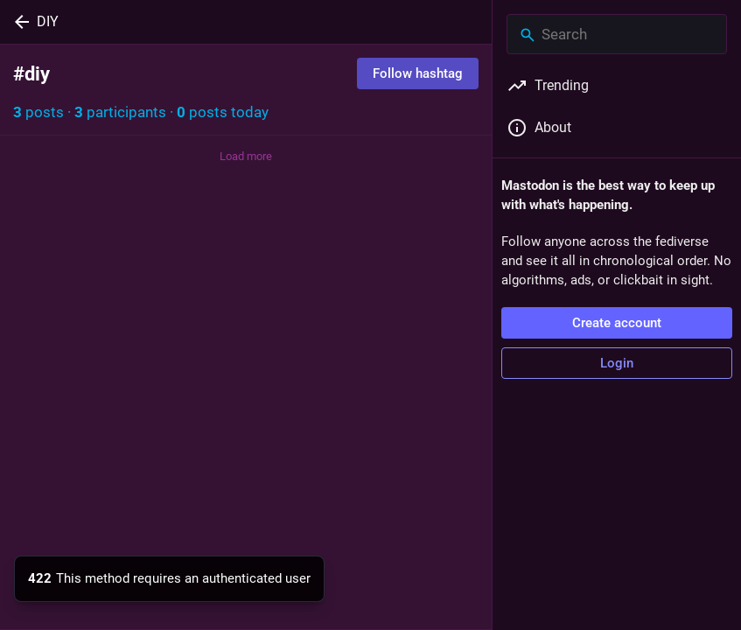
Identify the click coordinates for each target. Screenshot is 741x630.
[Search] (617, 34)
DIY (48, 21)
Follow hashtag (418, 73)
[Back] (18, 22)
